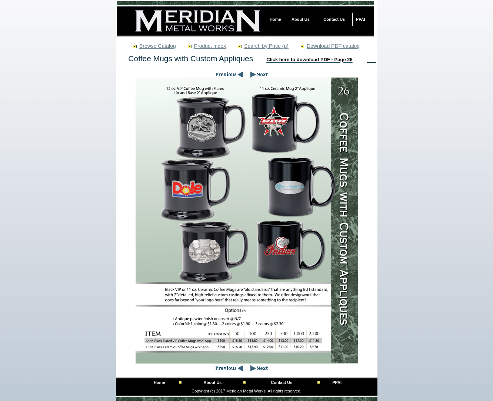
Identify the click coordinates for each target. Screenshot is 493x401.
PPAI (360, 19)
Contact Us (334, 19)
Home (275, 19)
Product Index (210, 46)
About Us (301, 19)
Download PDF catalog (333, 46)
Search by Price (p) (266, 46)
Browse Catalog (157, 46)
